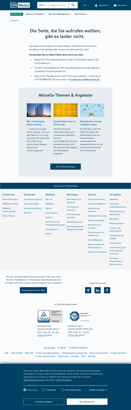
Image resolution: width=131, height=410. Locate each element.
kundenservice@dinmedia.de (85, 79)
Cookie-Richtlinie (63, 379)
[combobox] (63, 5)
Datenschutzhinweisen (34, 379)
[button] (102, 5)
